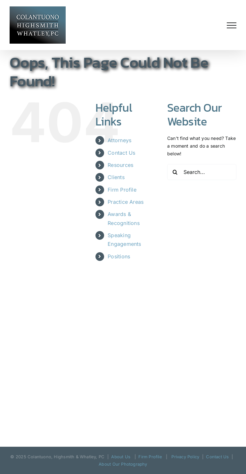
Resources (120, 165)
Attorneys (119, 140)
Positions (119, 256)
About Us (120, 456)
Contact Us (121, 153)
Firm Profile (122, 189)
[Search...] (201, 172)
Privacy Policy (185, 456)
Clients (116, 177)
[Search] (175, 172)
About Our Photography (123, 464)
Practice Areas (126, 202)
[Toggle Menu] (232, 25)
